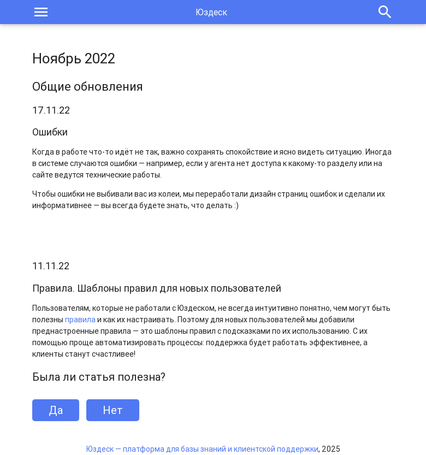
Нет (113, 410)
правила (80, 319)
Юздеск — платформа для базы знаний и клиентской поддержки (202, 449)
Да (56, 410)
